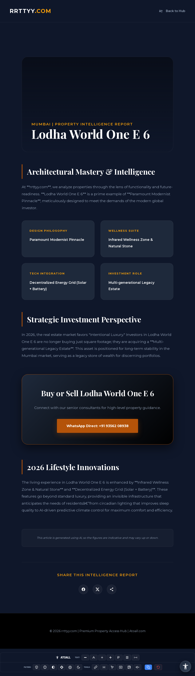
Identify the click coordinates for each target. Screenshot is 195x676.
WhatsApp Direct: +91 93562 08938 (97, 426)
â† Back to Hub (172, 11)
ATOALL (63, 657)
